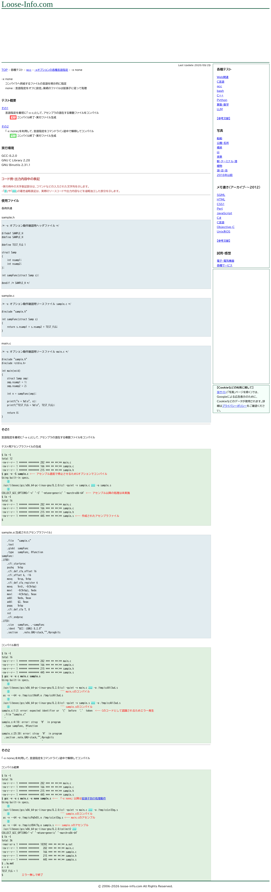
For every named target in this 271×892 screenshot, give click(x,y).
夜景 (219, 156)
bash (220, 91)
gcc (28, 70)
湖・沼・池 (222, 170)
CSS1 (220, 204)
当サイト (221, 392)
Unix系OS (223, 231)
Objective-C (226, 227)
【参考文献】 (223, 118)
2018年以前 (225, 175)
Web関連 (222, 77)
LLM (220, 109)
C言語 (220, 81)
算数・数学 (223, 104)
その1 (5, 108)
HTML (221, 199)
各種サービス (224, 265)
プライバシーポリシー (234, 406)
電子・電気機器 (225, 260)
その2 (5, 126)
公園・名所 (223, 143)
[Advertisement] (116, 35)
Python (222, 100)
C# (219, 218)
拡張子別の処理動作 (94, 798)
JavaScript (224, 213)
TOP (5, 70)
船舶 (219, 138)
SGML (221, 195)
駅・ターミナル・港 (227, 161)
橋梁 (219, 147)
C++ (220, 95)
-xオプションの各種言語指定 (51, 70)
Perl (220, 208)
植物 (219, 166)
